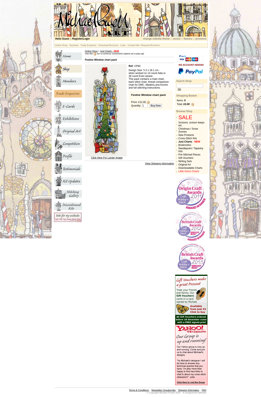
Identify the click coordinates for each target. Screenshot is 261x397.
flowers (188, 38)
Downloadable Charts (190, 168)
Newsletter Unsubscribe (163, 390)
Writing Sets (185, 161)
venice (176, 38)
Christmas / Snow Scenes (188, 130)
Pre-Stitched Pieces (189, 154)
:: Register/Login (72, 38)
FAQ (204, 390)
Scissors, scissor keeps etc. (192, 124)
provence (200, 38)
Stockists (74, 45)
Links (123, 45)
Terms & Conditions (139, 390)
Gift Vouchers (186, 158)
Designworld (191, 392)
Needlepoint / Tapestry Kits (191, 150)
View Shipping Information (159, 163)
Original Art (185, 164)
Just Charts (109, 51)
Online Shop (61, 45)
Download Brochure (108, 45)
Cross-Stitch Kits (188, 138)
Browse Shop (184, 111)
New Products (186, 135)
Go (179, 89)
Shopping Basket (186, 95)
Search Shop (184, 81)
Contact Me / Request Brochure (144, 45)
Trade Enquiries (88, 45)
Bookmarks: (185, 145)
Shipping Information (188, 390)
